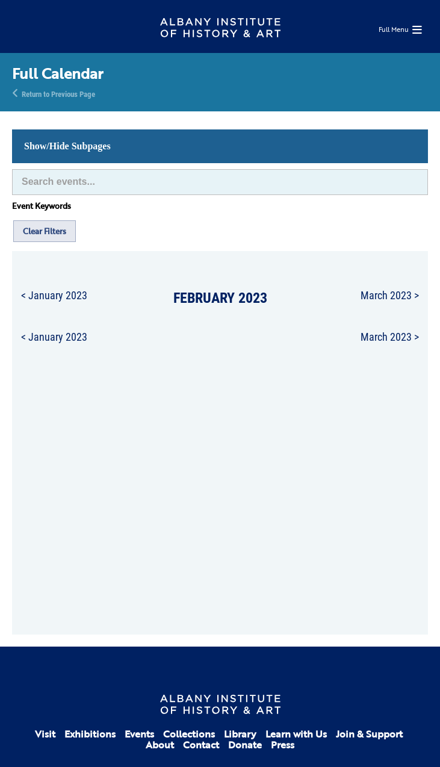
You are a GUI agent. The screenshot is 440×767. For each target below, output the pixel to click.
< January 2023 (54, 295)
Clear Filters (44, 231)
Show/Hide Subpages (67, 146)
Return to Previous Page (58, 93)
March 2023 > (390, 295)
